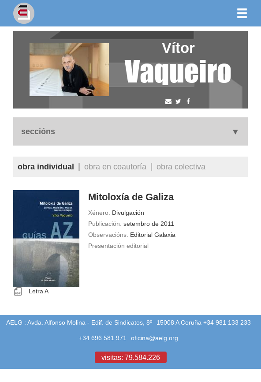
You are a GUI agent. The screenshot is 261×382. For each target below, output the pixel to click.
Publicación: (105, 223)
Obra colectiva (181, 166)
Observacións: (108, 234)
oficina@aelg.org (154, 337)
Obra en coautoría (115, 166)
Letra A (38, 291)
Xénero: (99, 212)
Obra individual (46, 166)
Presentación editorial (118, 245)
